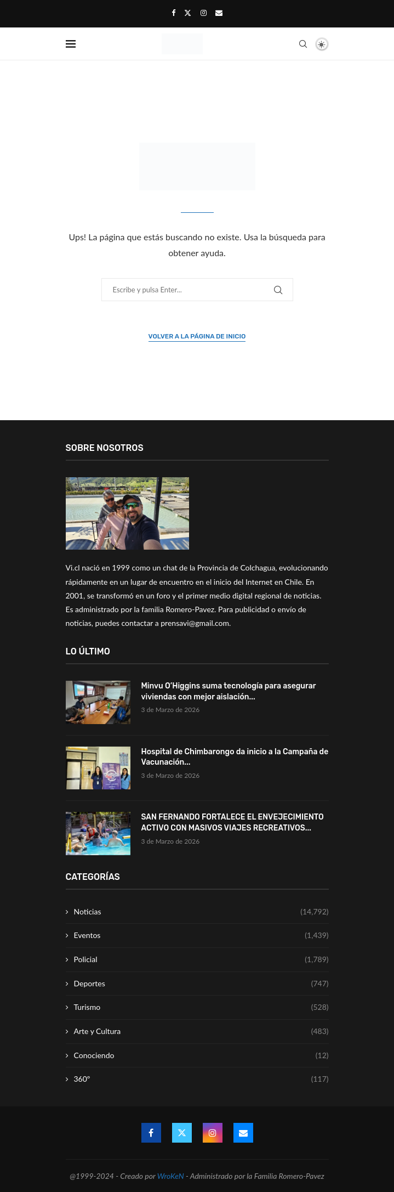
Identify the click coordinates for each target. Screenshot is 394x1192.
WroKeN (170, 1175)
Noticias (201, 911)
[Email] (218, 12)
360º (201, 1079)
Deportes (201, 983)
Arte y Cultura (201, 1031)
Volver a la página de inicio (197, 336)
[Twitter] (187, 12)
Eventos (201, 935)
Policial (201, 959)
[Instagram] (204, 12)
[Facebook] (173, 12)
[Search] (303, 44)
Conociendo (201, 1055)
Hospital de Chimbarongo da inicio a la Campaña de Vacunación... (235, 757)
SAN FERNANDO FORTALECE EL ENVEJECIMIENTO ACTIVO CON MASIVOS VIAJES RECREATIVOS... (232, 822)
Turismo (201, 1007)
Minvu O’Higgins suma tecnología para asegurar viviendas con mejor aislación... (228, 691)
